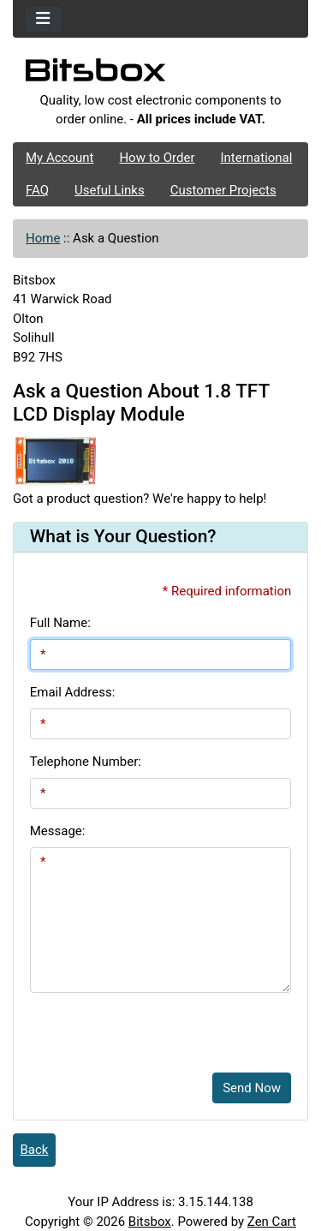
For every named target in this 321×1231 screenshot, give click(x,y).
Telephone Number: (85, 761)
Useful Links (109, 190)
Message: (58, 831)
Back (35, 1149)
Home (43, 238)
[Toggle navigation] (43, 19)
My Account (59, 157)
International (256, 157)
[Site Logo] (160, 74)
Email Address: (73, 692)
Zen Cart (271, 1221)
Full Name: (60, 622)
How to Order (156, 157)
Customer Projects (223, 190)
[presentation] (160, 1026)
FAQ (37, 190)
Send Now (252, 1088)
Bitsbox (149, 1221)
